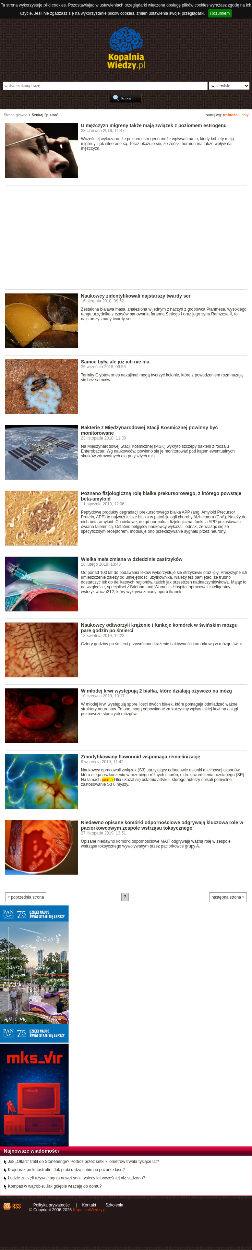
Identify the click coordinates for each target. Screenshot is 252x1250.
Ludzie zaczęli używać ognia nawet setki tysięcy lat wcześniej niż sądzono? (76, 1178)
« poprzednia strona (26, 897)
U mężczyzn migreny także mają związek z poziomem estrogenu (154, 125)
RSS (16, 1206)
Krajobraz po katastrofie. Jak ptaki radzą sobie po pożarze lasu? (66, 1169)
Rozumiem (220, 13)
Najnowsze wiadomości (31, 1151)
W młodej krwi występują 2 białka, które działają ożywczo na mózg (156, 691)
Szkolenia (114, 1205)
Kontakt (89, 1205)
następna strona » (228, 897)
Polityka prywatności (52, 1205)
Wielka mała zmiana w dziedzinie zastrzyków (131, 559)
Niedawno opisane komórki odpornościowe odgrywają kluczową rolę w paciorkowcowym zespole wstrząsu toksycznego (162, 825)
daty (245, 115)
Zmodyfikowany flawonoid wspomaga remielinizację (140, 756)
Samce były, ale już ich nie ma (115, 361)
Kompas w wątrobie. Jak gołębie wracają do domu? (54, 1186)
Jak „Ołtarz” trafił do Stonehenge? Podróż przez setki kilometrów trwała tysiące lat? (83, 1161)
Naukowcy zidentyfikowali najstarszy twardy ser (136, 296)
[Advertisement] (128, 237)
